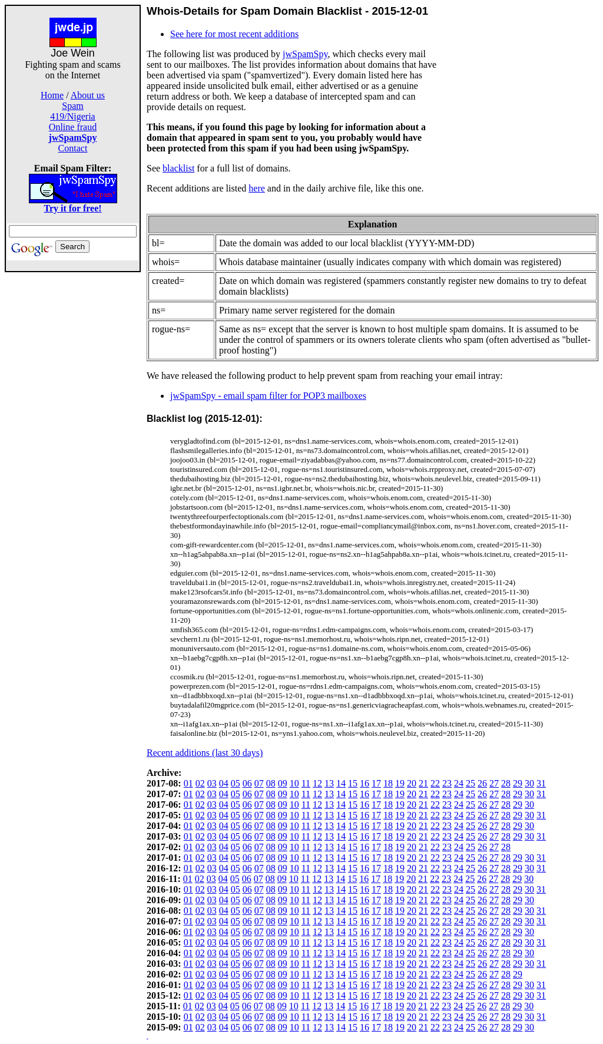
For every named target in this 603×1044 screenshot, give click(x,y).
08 (271, 783)
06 (247, 783)
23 (447, 783)
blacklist (178, 168)
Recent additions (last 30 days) (205, 753)
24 (458, 783)
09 (282, 783)
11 (306, 783)
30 (529, 783)
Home (52, 95)
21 (423, 783)
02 (200, 783)
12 (317, 783)
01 (188, 783)
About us (88, 95)
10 (294, 783)
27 (494, 783)
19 (400, 783)
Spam (72, 106)
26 (482, 783)
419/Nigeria (72, 116)
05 (235, 783)
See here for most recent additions (234, 34)
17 (376, 783)
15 (352, 783)
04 (223, 783)
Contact (73, 148)
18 (388, 783)
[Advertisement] (73, 449)
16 (364, 783)
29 (517, 783)
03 (212, 783)
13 (329, 783)
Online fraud (73, 127)
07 (259, 783)
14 (341, 783)
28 (506, 783)
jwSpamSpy (305, 54)
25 (470, 783)
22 (435, 783)
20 (411, 783)
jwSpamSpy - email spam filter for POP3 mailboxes (268, 396)
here (257, 188)
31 (541, 783)
